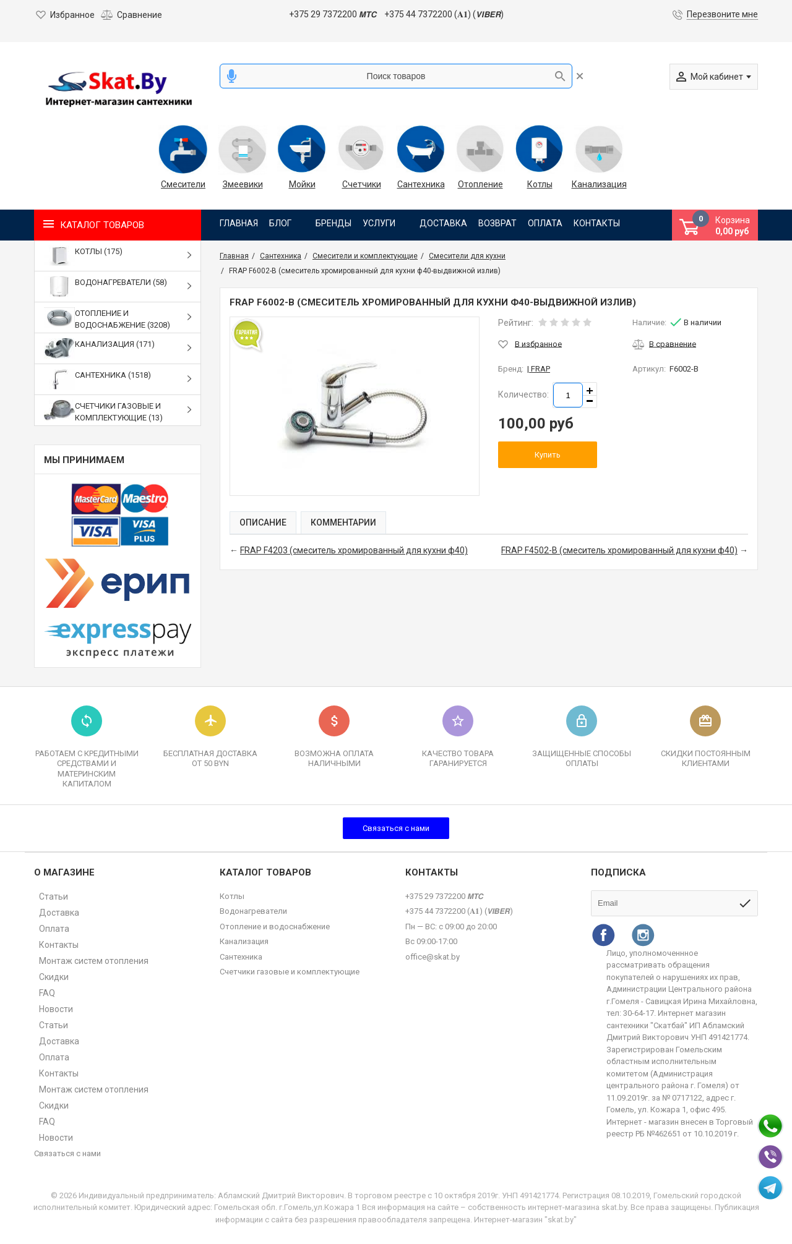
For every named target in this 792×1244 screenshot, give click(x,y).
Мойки (302, 184)
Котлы (540, 184)
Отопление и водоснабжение (275, 926)
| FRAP (538, 368)
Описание (262, 522)
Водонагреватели (253, 911)
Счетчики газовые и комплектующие (289, 971)
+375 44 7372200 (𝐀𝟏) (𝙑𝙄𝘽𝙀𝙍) (444, 14)
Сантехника (421, 184)
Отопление (480, 184)
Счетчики (361, 184)
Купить (548, 454)
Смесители (183, 184)
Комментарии (343, 522)
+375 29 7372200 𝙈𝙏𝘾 (332, 14)
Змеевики (243, 184)
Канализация (599, 184)
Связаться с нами (396, 828)
